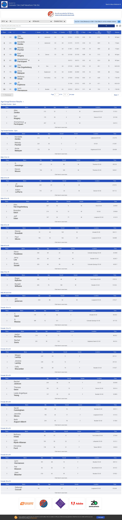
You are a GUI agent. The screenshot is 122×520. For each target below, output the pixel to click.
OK (119, 21)
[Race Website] (5, 4)
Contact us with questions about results (64, 15)
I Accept (100, 517)
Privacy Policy (34, 518)
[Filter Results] (117, 26)
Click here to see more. (61, 127)
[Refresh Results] (120, 26)
